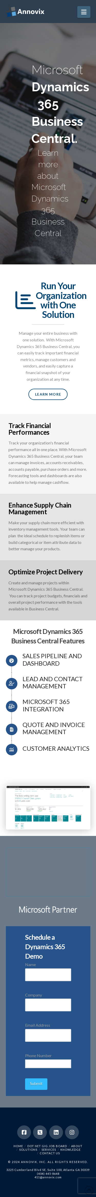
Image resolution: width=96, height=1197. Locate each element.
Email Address (48, 1030)
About (76, 1146)
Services (48, 1149)
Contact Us (50, 1153)
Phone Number (48, 1060)
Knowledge (70, 1149)
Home (18, 1146)
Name (48, 970)
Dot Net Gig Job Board (47, 1146)
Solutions (28, 1149)
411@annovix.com (48, 1177)
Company (48, 1000)
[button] (83, 12)
